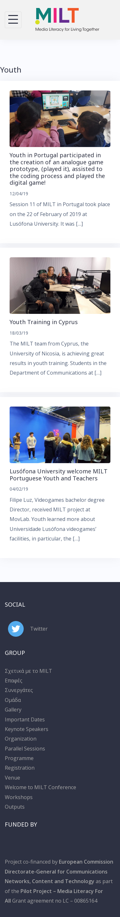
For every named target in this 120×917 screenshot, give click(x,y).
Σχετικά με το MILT (28, 670)
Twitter (39, 628)
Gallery (13, 709)
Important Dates (25, 719)
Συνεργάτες (19, 690)
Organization (20, 738)
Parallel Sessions (25, 748)
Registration (20, 767)
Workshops (19, 797)
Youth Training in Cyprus (44, 322)
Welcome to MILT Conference (40, 787)
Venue (12, 777)
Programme (19, 758)
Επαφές (13, 680)
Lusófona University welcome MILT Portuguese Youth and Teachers (59, 474)
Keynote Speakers (26, 729)
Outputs (15, 806)
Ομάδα (13, 699)
